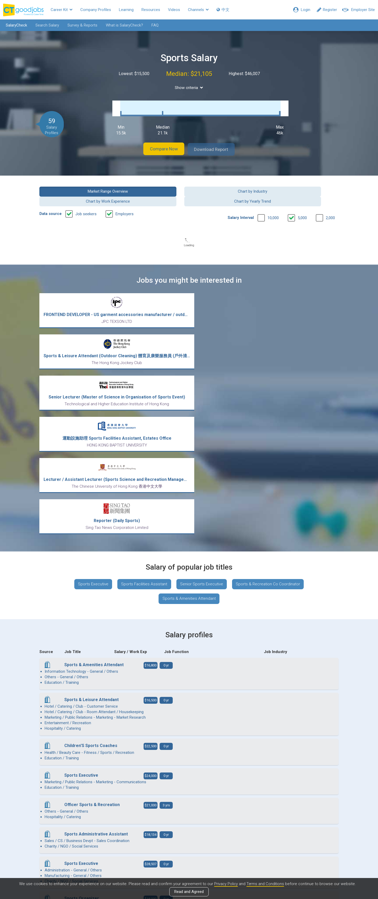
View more (189, 735)
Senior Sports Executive (202, 405)
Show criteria (189, 87)
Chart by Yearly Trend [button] (304, 185)
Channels (198, 9)
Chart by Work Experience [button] (227, 185)
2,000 (330, 202)
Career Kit (61, 9)
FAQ (153, 25)
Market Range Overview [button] (74, 185)
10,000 (273, 202)
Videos (174, 9)
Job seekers (86, 198)
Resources (150, 9)
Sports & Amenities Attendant (189, 421)
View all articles (189, 842)
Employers (125, 198)
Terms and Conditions (265, 884)
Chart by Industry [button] (150, 185)
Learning (126, 9)
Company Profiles (95, 9)
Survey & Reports (81, 25)
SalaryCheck (14, 25)
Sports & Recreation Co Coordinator (271, 405)
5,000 (302, 202)
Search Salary (45, 25)
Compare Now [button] (160, 144)
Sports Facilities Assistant (142, 405)
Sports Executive (89, 405)
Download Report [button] (215, 144)
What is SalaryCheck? (122, 25)
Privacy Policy (225, 884)
